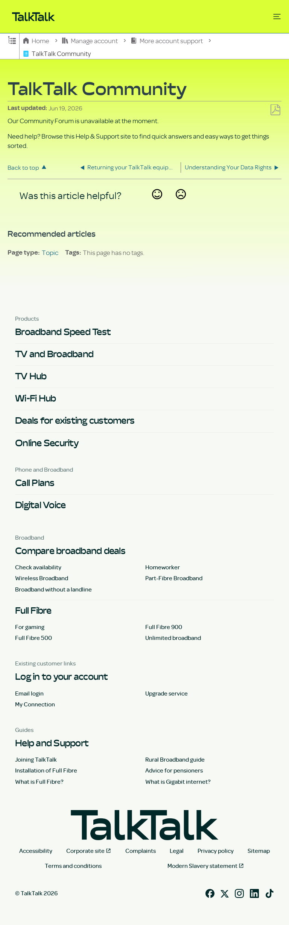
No (180, 204)
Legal (177, 850)
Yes (157, 204)
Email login (29, 693)
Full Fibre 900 (163, 627)
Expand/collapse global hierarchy (12, 39)
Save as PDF (275, 110)
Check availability (38, 567)
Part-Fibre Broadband (173, 578)
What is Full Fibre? (39, 781)
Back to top (23, 167)
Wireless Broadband (41, 578)
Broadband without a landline (53, 589)
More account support (167, 40)
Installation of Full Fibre (46, 770)
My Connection (35, 704)
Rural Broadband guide (175, 759)
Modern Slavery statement (202, 865)
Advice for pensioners (174, 770)
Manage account (90, 40)
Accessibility (35, 850)
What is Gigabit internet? (178, 781)
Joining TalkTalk (36, 759)
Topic (50, 252)
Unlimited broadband (173, 637)
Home (36, 40)
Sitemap (259, 850)
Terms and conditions (73, 865)
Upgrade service (166, 693)
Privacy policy (216, 850)
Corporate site (85, 850)
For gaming (29, 627)
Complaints (140, 850)
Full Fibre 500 (33, 637)
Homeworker (162, 567)
